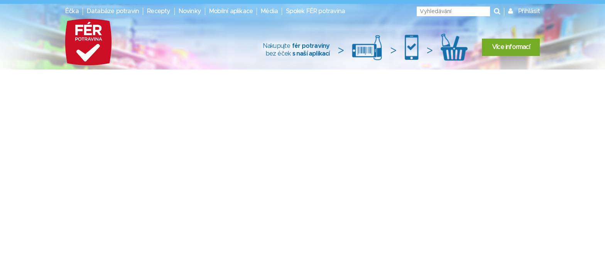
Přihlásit (529, 11)
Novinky (190, 11)
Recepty (158, 11)
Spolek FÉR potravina (315, 11)
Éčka (72, 11)
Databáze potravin (113, 11)
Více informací (511, 47)
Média (269, 11)
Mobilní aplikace (231, 11)
